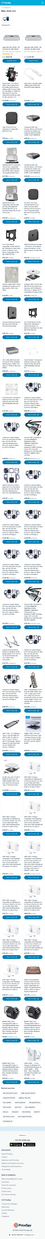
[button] (22, 1135)
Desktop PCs (7, 7)
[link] (11, 46)
